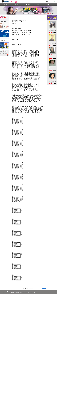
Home (5, 4)
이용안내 (48, 4)
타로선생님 (16, 4)
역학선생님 (28, 4)
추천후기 (38, 4)
